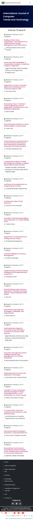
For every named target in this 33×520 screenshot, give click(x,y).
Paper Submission (10, 469)
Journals (7, 491)
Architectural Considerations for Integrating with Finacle (15, 185)
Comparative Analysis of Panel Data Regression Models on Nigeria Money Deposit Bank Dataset (16, 163)
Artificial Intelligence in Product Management (15, 254)
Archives (7, 475)
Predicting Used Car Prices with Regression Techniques (15, 374)
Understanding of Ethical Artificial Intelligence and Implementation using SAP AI (16, 272)
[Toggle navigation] (30, 2)
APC (6, 471)
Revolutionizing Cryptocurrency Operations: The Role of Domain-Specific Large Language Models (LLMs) (15, 291)
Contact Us (8, 498)
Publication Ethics (10, 485)
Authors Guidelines (10, 466)
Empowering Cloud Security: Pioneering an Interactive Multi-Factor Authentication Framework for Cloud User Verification (16, 450)
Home (6, 462)
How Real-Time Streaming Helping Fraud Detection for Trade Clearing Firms (16, 220)
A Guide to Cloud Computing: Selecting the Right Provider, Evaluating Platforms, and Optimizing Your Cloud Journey (15, 392)
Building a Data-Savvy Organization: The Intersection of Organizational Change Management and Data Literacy (15, 42)
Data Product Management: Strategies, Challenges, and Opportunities (14, 311)
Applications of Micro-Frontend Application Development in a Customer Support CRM (15, 87)
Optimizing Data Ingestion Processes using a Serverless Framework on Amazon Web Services (14, 330)
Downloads (8, 479)
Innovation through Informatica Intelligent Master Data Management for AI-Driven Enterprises (15, 355)
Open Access (9, 481)
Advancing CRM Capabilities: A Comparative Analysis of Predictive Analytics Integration (16, 64)
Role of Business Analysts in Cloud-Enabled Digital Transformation (16, 125)
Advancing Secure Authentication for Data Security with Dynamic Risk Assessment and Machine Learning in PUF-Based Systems (16, 143)
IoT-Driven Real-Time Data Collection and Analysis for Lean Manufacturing (15, 412)
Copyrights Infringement (12, 488)
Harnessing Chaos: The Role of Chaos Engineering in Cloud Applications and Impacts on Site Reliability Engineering (16, 106)
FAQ (6, 494)
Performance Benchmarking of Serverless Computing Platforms (15, 432)
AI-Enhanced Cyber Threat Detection (13, 202)
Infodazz (29, 510)
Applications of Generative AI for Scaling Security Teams (15, 237)
